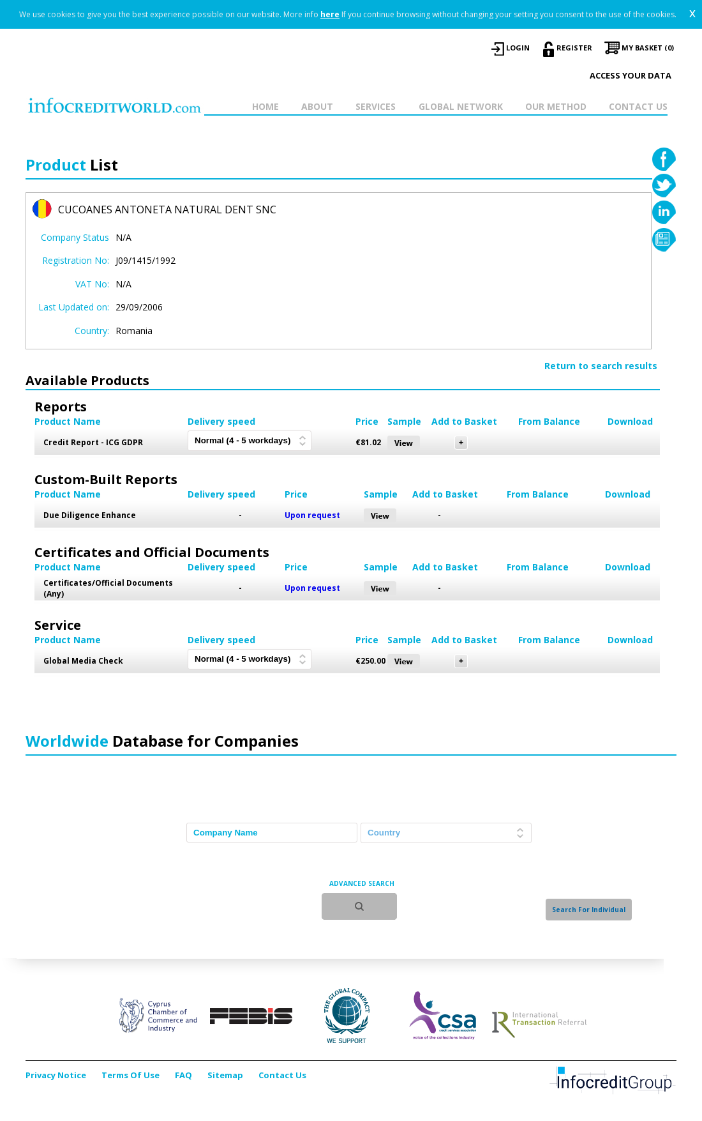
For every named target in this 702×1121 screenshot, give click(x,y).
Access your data (630, 75)
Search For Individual (588, 909)
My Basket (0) (648, 47)
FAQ (183, 1075)
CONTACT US (638, 106)
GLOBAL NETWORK (461, 106)
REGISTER (574, 47)
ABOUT (317, 106)
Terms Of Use (130, 1075)
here (330, 14)
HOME (265, 106)
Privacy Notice (56, 1075)
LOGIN (518, 47)
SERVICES (375, 106)
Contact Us (282, 1075)
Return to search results (600, 366)
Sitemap (225, 1075)
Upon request (312, 515)
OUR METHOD (555, 106)
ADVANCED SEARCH (361, 883)
